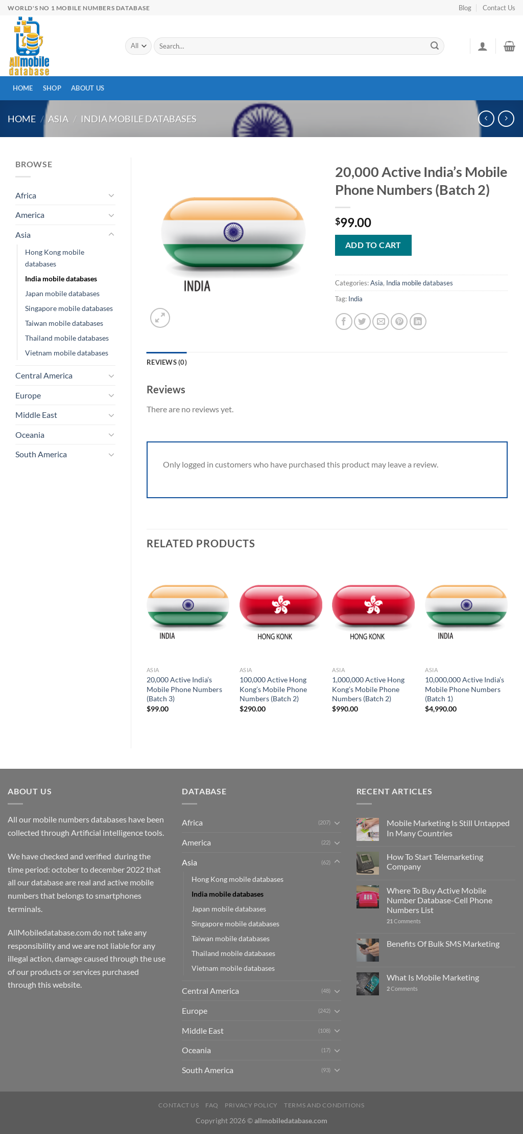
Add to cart (373, 245)
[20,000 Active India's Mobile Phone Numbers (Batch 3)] (188, 611)
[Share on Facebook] (344, 321)
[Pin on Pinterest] (399, 321)
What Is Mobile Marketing (433, 977)
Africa (25, 195)
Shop (52, 88)
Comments (404, 921)
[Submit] (435, 46)
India (355, 299)
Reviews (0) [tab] (167, 362)
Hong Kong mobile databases (54, 258)
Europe (28, 395)
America (29, 214)
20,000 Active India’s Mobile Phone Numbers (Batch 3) (184, 689)
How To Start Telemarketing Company (435, 861)
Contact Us (499, 8)
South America (41, 454)
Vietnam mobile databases (66, 352)
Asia (58, 118)
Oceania (29, 434)
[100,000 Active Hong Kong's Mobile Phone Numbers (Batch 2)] (281, 611)
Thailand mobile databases (67, 337)
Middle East (36, 414)
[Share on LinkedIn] (418, 321)
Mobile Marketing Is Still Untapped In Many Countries (448, 827)
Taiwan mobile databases (64, 323)
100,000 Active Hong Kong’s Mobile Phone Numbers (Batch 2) (273, 689)
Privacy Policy (251, 1105)
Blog (465, 8)
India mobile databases (139, 118)
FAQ (212, 1105)
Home (23, 88)
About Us (87, 88)
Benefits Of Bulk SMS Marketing (443, 943)
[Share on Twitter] (362, 321)
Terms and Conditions (324, 1105)
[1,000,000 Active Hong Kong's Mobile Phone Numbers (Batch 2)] (373, 611)
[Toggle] (111, 195)
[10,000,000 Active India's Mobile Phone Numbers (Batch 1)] (466, 611)
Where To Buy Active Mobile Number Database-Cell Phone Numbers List (439, 900)
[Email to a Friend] (380, 321)
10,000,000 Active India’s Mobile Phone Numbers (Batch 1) (464, 689)
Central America (44, 375)
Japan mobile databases (62, 293)
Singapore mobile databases (69, 308)
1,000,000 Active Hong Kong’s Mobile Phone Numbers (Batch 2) (368, 689)
